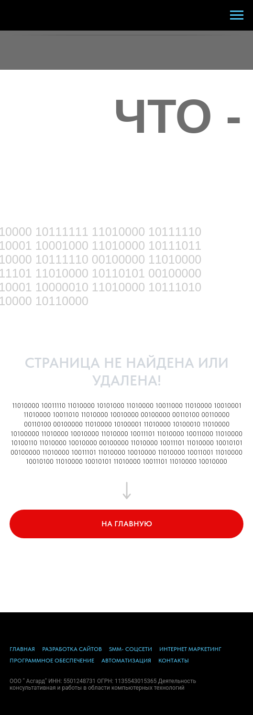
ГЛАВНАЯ (22, 649)
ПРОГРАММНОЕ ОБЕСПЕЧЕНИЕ (52, 660)
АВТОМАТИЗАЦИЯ (126, 660)
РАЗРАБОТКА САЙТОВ (72, 649)
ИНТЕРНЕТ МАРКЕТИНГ (190, 649)
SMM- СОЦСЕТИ (130, 649)
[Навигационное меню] (236, 15)
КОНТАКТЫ (173, 660)
